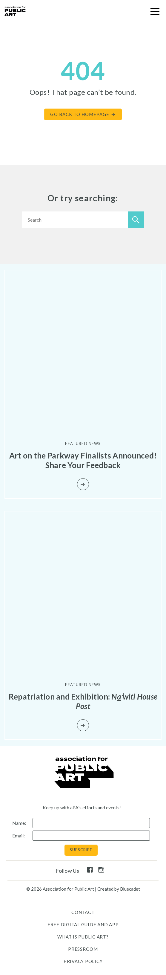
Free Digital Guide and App (83, 924)
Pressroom (83, 949)
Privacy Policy (83, 961)
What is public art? (82, 936)
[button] (155, 11)
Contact (82, 912)
